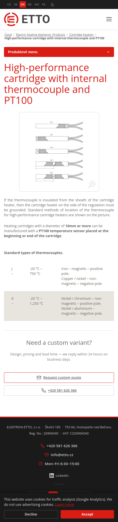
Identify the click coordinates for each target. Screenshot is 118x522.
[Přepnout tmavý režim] (52, 4)
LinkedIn (59, 475)
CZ (9, 4)
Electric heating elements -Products (40, 35)
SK (16, 4)
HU (37, 4)
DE (30, 4)
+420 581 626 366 (59, 390)
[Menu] (109, 19)
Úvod (8, 35)
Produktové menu (59, 52)
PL (44, 4)
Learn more (64, 504)
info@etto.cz (59, 454)
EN (23, 4)
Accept (87, 514)
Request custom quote (59, 377)
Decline (31, 514)
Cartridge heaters (81, 35)
